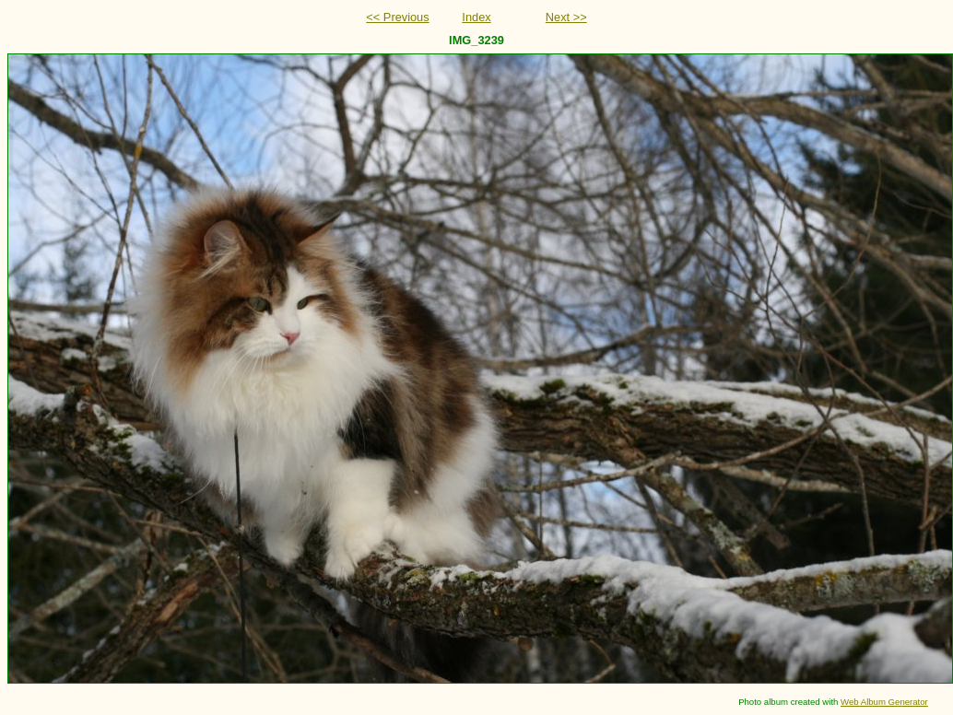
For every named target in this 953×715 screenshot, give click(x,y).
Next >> (566, 17)
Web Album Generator (884, 702)
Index (476, 17)
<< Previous (397, 17)
